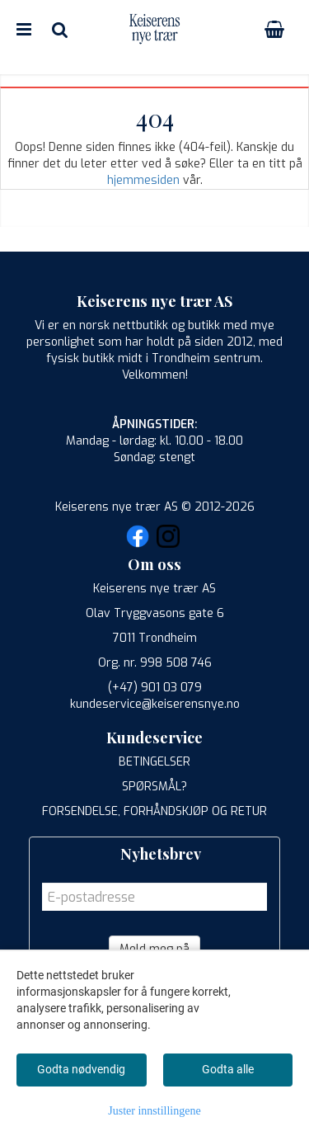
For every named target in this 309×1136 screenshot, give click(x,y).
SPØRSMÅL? (154, 786)
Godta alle (228, 1069)
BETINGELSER (154, 762)
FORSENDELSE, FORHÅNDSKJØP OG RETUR (154, 811)
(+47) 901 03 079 (155, 687)
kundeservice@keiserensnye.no (155, 704)
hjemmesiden (143, 180)
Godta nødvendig (81, 1069)
